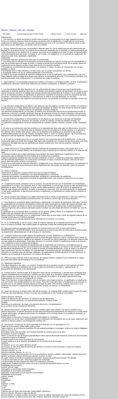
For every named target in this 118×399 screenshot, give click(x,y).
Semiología (30, 30)
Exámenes (12, 30)
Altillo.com (4, 30)
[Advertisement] (24, 14)
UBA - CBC (21, 30)
